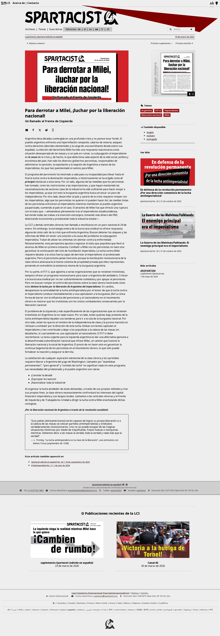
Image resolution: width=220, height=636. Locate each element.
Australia (61, 603)
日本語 (139, 609)
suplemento (44, 36)
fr (102, 29)
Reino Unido (101, 603)
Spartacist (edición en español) (106, 484)
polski (159, 609)
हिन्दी (110, 609)
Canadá (71, 603)
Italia (119, 603)
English (150, 132)
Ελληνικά (54, 609)
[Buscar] (192, 29)
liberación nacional (151, 115)
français (96, 609)
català (27, 609)
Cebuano (36, 609)
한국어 (146, 609)
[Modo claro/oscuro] (217, 3)
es (96, 29)
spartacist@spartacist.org (105, 596)
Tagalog (186, 609)
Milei (167, 115)
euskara (151, 136)
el (85, 29)
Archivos (30, 29)
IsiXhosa (203, 609)
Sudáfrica (163, 603)
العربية (14, 609)
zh (108, 29)
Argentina (146, 111)
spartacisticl (116, 490)
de (79, 29)
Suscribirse (55, 29)
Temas (42, 29)
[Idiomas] (212, 3)
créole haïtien (120, 609)
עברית (104, 609)
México (127, 603)
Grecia (112, 603)
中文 (211, 609)
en (90, 29)
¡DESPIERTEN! (148, 270)
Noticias (135, 593)
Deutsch (45, 609)
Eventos (144, 593)
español (71, 609)
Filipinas (136, 603)
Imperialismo (171, 111)
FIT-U (158, 111)
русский (178, 609)
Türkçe (195, 609)
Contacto (33, 3)
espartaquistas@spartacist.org (82, 490)
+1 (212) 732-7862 (35, 490)
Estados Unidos (149, 603)
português (152, 139)
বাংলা (20, 610)
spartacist (141, 490)
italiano (131, 609)
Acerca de (19, 3)
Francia (90, 603)
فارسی (88, 609)
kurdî (152, 609)
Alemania (81, 603)
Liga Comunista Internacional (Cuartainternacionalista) (100, 593)
